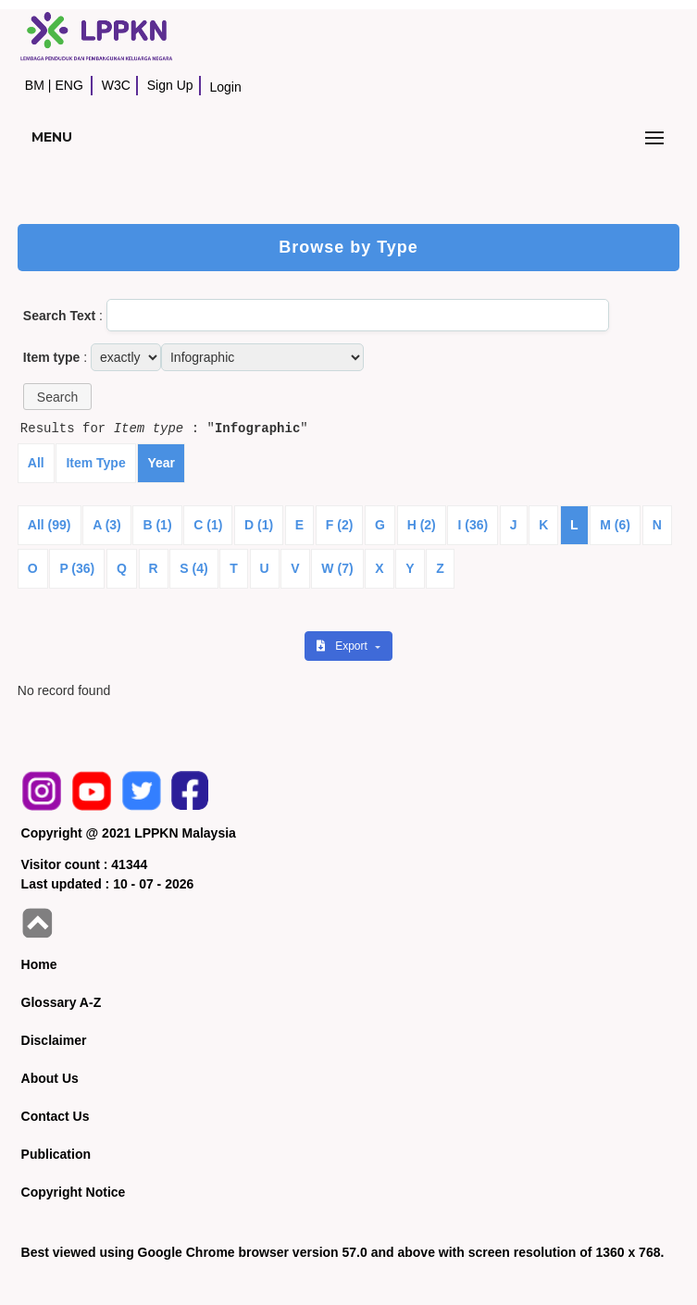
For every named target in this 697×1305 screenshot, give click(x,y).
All (36, 462)
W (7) (337, 568)
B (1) (157, 524)
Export (343, 646)
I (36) (472, 524)
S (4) (193, 568)
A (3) (107, 524)
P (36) (76, 568)
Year (161, 462)
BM (34, 85)
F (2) (340, 524)
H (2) (421, 524)
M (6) (615, 524)
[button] (57, 396)
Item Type (95, 462)
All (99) (49, 524)
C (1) (207, 524)
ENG (68, 85)
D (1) (258, 524)
